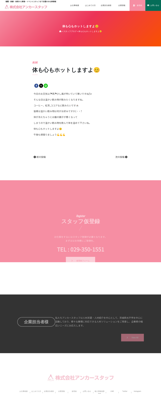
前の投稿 (40, 171)
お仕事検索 (74, 5)
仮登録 (137, 5)
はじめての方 (90, 5)
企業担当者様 (106, 5)
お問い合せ (153, 5)
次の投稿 (121, 171)
